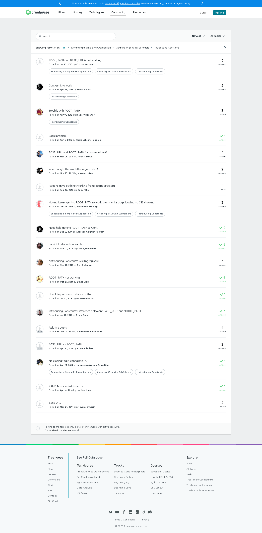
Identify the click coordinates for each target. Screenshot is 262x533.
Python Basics (158, 482)
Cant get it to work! (60, 85)
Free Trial (219, 13)
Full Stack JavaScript (88, 476)
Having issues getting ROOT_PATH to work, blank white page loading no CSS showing (101, 202)
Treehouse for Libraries (199, 484)
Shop (50, 490)
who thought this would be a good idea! (73, 169)
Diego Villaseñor (85, 114)
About (51, 463)
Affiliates (191, 468)
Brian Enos (82, 315)
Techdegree (96, 12)
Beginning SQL (122, 482)
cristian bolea (85, 348)
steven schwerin (86, 407)
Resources (139, 12)
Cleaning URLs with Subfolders (132, 47)
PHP (64, 47)
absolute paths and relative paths (70, 294)
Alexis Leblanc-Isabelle (88, 140)
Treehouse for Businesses (200, 490)
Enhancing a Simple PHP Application (91, 47)
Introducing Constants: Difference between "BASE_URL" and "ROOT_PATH (95, 311)
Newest (197, 35)
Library (77, 12)
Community (118, 12)
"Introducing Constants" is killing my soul (74, 261)
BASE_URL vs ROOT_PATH (65, 344)
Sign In (203, 12)
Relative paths (58, 327)
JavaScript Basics (160, 471)
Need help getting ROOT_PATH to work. (73, 227)
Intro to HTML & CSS (162, 476)
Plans (61, 12)
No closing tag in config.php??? (68, 361)
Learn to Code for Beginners (129, 471)
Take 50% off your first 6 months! (122, 3)
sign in (55, 430)
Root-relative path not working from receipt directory (82, 185)
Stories (51, 484)
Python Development (88, 482)
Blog (50, 468)
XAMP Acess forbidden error (66, 386)
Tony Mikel (83, 190)
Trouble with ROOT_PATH (64, 110)
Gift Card (53, 501)
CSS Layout (157, 487)
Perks (189, 474)
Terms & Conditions (124, 519)
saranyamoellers (86, 248)
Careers (52, 474)
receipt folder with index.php (66, 244)
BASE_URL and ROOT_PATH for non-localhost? (78, 152)
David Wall (83, 281)
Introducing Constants (166, 47)
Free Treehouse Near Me (199, 479)
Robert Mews (85, 156)
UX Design (82, 493)
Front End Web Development (93, 471)
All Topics (216, 35)
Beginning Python (124, 476)
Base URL (55, 402)
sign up (67, 430)
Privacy (145, 519)
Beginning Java (122, 487)
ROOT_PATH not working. (64, 277)
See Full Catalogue (90, 457)
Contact (52, 495)
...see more (120, 493)
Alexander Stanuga (87, 206)
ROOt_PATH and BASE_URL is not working (75, 60)
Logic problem (58, 136)
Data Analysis (84, 487)
